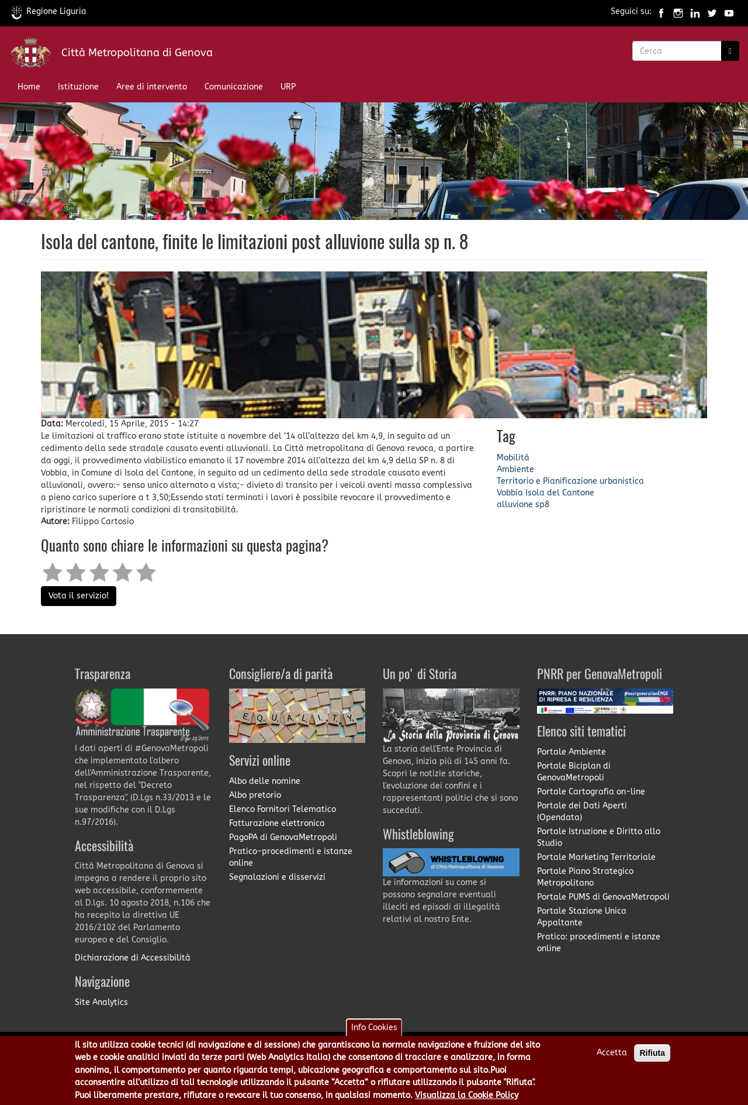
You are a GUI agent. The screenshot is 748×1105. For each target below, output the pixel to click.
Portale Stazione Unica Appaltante (581, 917)
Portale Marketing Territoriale (596, 857)
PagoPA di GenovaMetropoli (283, 837)
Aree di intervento (151, 87)
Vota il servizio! (79, 596)
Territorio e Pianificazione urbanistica (570, 481)
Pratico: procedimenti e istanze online (598, 942)
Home (29, 87)
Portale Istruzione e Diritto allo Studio (598, 837)
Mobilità (513, 458)
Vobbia (510, 493)
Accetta (612, 1056)
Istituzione (78, 87)
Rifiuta (652, 1056)
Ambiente (515, 469)
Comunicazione (234, 87)
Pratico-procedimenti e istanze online (290, 857)
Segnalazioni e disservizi (277, 877)
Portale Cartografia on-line (591, 792)
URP (288, 87)
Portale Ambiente (571, 752)
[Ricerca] (730, 51)
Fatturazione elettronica (277, 823)
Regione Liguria (49, 11)
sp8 (542, 505)
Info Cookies (374, 1031)
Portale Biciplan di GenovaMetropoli (574, 772)
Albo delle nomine (264, 781)
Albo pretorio (255, 795)
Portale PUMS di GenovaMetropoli (603, 897)
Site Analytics (101, 1002)
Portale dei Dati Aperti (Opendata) (582, 811)
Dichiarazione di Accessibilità (133, 958)
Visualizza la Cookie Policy (466, 1098)
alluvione (515, 505)
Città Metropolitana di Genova (137, 52)
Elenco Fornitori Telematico (282, 809)
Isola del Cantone (559, 493)
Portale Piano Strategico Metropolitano (585, 877)
